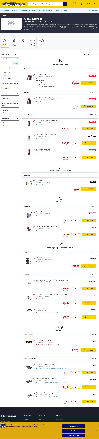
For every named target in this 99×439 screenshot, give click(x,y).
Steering (5, 110)
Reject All (73, 431)
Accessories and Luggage (9, 84)
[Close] (96, 431)
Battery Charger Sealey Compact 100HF (48, 227)
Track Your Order (26, 422)
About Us (41, 420)
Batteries (5, 98)
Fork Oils (5, 76)
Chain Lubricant (7, 79)
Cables (5, 113)
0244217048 (59, 420)
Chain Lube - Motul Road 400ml (45, 149)
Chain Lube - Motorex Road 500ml (46, 135)
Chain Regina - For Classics (44, 341)
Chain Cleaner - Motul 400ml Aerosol (47, 121)
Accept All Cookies (74, 436)
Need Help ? (93, 10)
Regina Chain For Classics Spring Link (47, 393)
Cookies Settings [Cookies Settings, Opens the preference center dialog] (73, 426)
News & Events (43, 422)
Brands (14, 10)
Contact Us (25, 420)
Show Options (88, 83)
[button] (77, 3)
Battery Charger (41, 212)
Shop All (5, 10)
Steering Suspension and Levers (9, 105)
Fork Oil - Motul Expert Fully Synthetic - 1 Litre (49, 98)
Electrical (4, 94)
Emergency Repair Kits (28, 10)
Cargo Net (39, 181)
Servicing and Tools (7, 68)
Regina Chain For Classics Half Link (46, 365)
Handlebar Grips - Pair (42, 258)
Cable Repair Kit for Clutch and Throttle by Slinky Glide (52, 280)
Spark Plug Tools (62, 10)
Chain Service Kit (41, 75)
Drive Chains (6, 123)
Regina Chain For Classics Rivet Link (46, 379)
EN (88, 3)
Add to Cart (88, 129)
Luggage (5, 88)
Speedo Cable (40, 309)
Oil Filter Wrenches (45, 10)
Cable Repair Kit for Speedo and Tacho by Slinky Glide (51, 295)
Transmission (5, 119)
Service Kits (6, 73)
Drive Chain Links (8, 126)
